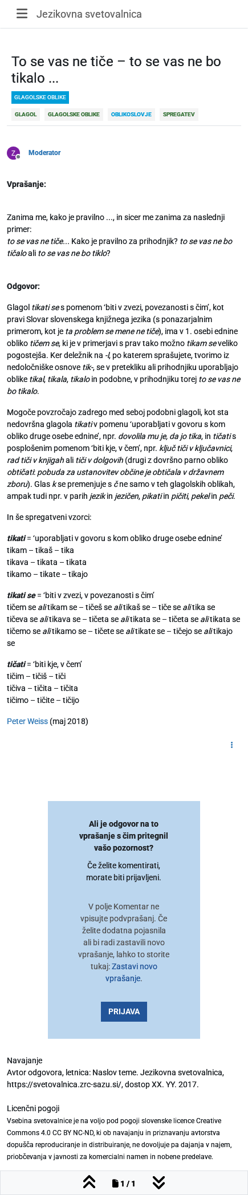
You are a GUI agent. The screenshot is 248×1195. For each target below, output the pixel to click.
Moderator (44, 153)
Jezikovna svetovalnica (89, 14)
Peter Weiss (27, 721)
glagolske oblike (40, 97)
